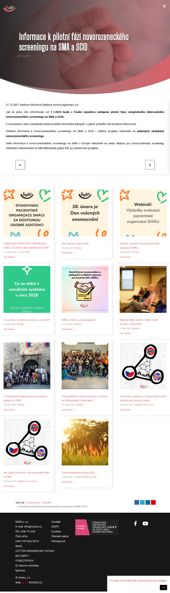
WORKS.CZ (33, 583)
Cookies (56, 532)
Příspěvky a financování (144, 405)
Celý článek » (10, 257)
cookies (162, 580)
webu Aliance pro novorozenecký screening (136, 143)
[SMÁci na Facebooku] (135, 526)
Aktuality (24, 56)
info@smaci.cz (33, 528)
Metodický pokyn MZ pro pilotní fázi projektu (71, 148)
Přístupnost (58, 542)
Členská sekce (60, 537)
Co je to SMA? (24, 252)
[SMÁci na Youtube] (145, 525)
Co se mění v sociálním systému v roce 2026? (26, 320)
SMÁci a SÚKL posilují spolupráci (78, 320)
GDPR (55, 528)
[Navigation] (164, 8)
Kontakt (56, 523)
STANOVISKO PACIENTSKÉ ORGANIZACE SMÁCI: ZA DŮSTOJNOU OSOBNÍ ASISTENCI (103, 528)
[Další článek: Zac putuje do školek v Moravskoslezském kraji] (150, 164)
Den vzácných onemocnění (75, 243)
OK (163, 587)
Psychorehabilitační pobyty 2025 (78, 473)
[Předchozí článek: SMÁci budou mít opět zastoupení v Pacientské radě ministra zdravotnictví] (20, 164)
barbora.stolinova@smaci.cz (60, 104)
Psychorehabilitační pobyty (85, 478)
